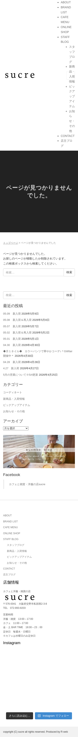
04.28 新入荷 (12, 362)
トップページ (10, 242)
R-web (64, 731)
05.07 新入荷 (12, 326)
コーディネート (12, 392)
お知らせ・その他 (72, 121)
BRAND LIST (10, 521)
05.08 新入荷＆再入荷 (17, 319)
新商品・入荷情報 (14, 398)
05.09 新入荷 (12, 313)
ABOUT (66, 2)
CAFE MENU (10, 527)
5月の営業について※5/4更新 (20, 374)
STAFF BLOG (11, 539)
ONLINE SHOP (11, 533)
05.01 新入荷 (12, 338)
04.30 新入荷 (12, 345)
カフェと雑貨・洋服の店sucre (27, 484)
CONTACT (68, 136)
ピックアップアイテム (72, 96)
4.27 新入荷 (11, 368)
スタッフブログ (15, 545)
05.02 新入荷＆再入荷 (17, 332)
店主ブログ (9, 574)
